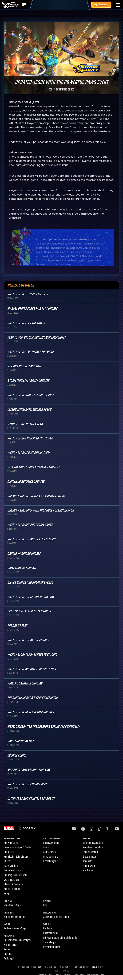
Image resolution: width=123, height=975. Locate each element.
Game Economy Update (21, 568)
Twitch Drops (49, 942)
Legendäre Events (12, 870)
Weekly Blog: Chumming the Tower (30, 438)
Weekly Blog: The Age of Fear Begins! (31, 539)
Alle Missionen (11, 842)
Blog (45, 905)
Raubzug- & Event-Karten (16, 875)
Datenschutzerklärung (57, 967)
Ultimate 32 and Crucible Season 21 (30, 799)
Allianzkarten (49, 852)
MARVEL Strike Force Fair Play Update (32, 309)
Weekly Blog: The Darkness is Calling (32, 655)
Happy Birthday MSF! (21, 741)
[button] (118, 5)
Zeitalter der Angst (12, 905)
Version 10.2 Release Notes (25, 366)
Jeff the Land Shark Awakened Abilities (33, 467)
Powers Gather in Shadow (24, 683)
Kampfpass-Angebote (93, 847)
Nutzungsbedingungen (30, 967)
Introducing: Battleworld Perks (29, 410)
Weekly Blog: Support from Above (30, 525)
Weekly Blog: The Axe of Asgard (28, 640)
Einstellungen (49, 861)
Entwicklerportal (51, 856)
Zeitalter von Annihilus (14, 917)
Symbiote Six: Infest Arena (25, 424)
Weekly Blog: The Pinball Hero (27, 784)
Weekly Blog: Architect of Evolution (31, 669)
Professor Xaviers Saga (15, 928)
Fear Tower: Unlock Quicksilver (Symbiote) (36, 338)
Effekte (7, 861)
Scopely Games (61, 971)
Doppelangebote (91, 852)
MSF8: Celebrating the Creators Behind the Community (43, 727)
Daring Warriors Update (23, 554)
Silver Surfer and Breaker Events (30, 583)
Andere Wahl (89, 866)
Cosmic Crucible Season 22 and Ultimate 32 (36, 496)
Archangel (9, 958)
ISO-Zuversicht (11, 866)
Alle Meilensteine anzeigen (56, 917)
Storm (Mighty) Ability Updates (28, 381)
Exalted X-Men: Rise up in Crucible (30, 611)
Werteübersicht (11, 879)
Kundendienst (81, 967)
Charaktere (9, 852)
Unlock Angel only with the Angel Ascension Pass (40, 510)
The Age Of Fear (17, 626)
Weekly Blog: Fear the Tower (26, 323)
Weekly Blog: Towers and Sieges (28, 294)
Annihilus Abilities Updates (25, 482)
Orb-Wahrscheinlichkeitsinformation (60, 937)
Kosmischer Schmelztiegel (16, 856)
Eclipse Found (16, 756)
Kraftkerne (88, 870)
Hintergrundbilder (51, 947)
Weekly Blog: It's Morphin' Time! (28, 453)
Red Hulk (8, 954)
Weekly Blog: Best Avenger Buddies (30, 712)
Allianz (46, 847)
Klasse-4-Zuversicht (14, 884)
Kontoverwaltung (51, 842)
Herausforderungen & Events (17, 847)
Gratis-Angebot (90, 856)
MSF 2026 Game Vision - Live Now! (29, 770)
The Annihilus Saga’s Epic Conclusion (32, 698)
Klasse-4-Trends (12, 889)
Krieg (6, 893)
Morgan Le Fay (11, 944)
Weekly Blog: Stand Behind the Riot (30, 395)
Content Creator (50, 933)
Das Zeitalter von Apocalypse (18, 940)
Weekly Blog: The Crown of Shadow (30, 597)
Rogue (7, 949)
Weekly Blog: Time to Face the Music (31, 352)
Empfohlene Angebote (93, 842)
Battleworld (48, 928)
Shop (86, 838)
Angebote (87, 861)
